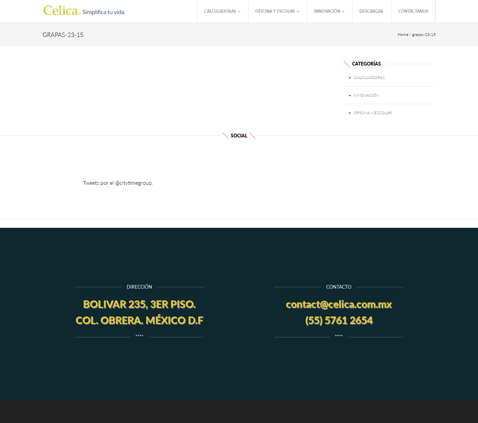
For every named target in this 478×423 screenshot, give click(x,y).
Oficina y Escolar (277, 11)
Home (403, 34)
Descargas (371, 11)
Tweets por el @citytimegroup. (118, 182)
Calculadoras (222, 11)
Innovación (329, 11)
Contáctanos (413, 11)
